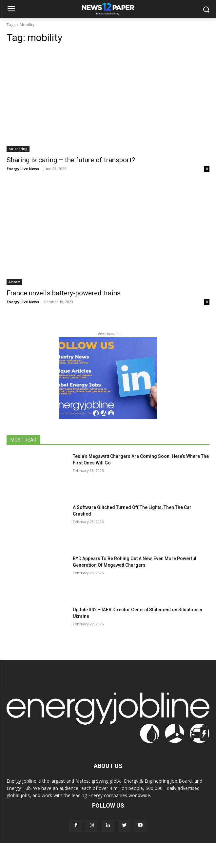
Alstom (14, 282)
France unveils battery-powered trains (64, 293)
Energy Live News (23, 168)
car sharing (18, 149)
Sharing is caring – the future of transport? (71, 160)
